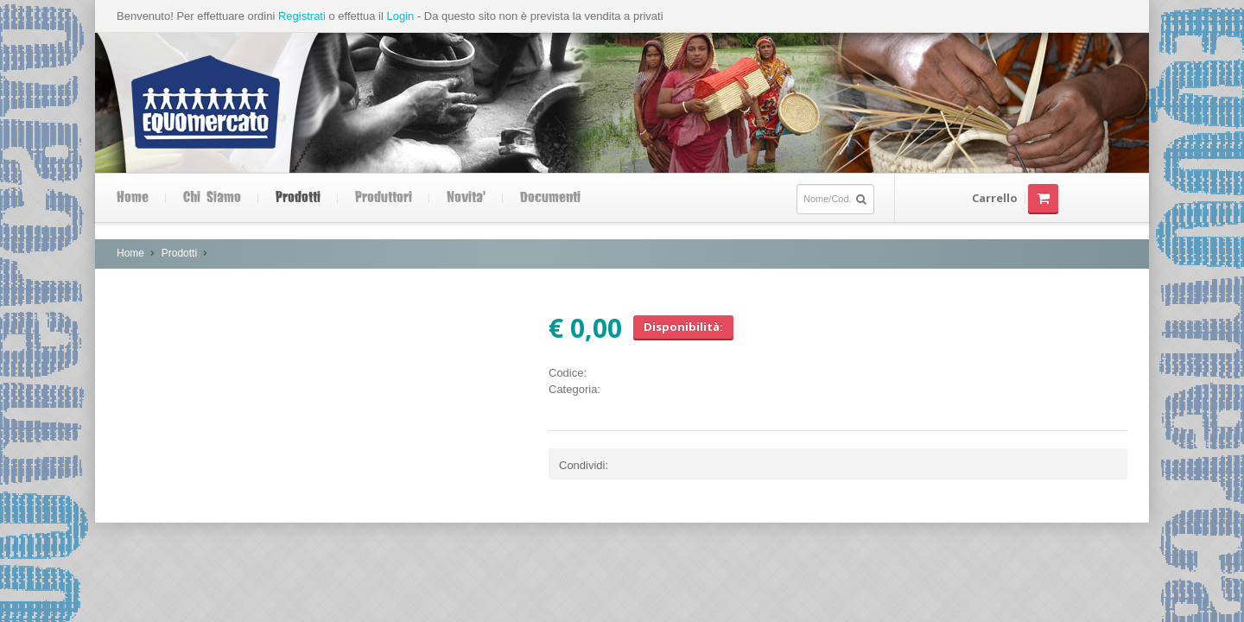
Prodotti (298, 197)
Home (133, 197)
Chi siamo (212, 197)
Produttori (383, 197)
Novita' (466, 197)
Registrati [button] (302, 16)
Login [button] (400, 16)
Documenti (550, 197)
